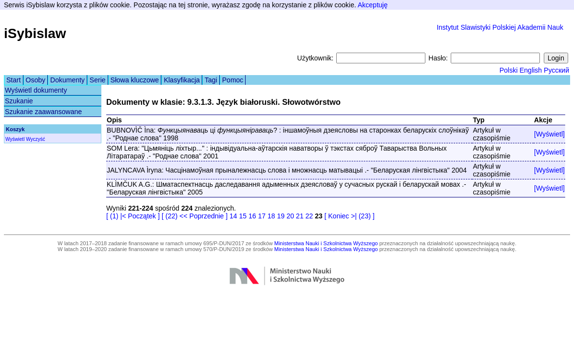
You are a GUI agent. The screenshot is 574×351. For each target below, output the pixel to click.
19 (281, 216)
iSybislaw (35, 33)
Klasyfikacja (182, 80)
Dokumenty (67, 80)
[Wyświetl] (549, 134)
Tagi (211, 80)
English (530, 70)
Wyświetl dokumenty (36, 90)
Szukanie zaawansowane (43, 112)
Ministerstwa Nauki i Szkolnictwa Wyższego (326, 243)
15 (243, 216)
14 (233, 216)
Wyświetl (14, 139)
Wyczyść (35, 139)
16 (252, 216)
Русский (556, 70)
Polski (508, 70)
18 (271, 216)
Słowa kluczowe (135, 80)
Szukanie (19, 101)
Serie (98, 80)
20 (290, 216)
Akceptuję (372, 5)
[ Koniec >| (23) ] (350, 216)
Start (13, 80)
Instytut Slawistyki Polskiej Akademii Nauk (500, 27)
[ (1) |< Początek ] (133, 216)
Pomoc (233, 80)
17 (262, 216)
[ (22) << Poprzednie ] (195, 216)
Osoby (35, 80)
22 (309, 216)
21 (300, 216)
